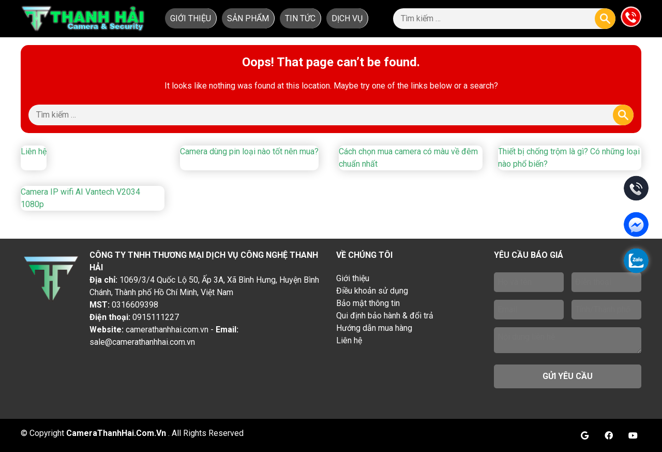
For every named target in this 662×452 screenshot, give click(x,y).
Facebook (608, 435)
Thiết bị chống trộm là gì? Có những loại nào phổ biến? (569, 158)
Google (584, 435)
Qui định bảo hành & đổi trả (384, 315)
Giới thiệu (190, 18)
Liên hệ (34, 151)
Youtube (633, 435)
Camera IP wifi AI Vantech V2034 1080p (80, 198)
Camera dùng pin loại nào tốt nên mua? (249, 151)
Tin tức (300, 18)
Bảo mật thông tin (368, 303)
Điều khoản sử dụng (372, 291)
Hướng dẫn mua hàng (374, 328)
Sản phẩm (248, 18)
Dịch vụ (347, 18)
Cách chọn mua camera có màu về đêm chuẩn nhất (408, 158)
